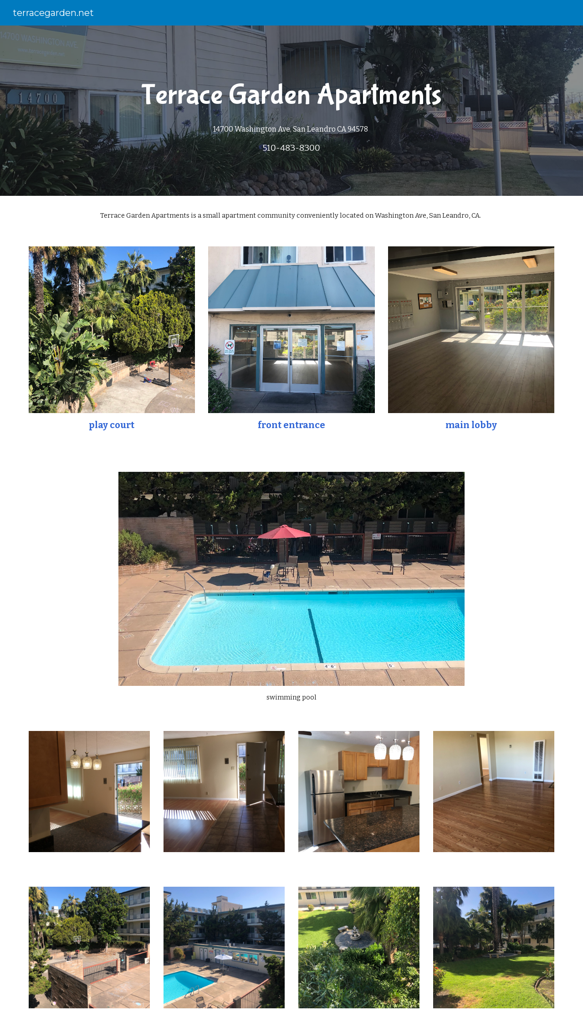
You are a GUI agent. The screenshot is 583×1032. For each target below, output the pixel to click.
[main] (291, 110)
